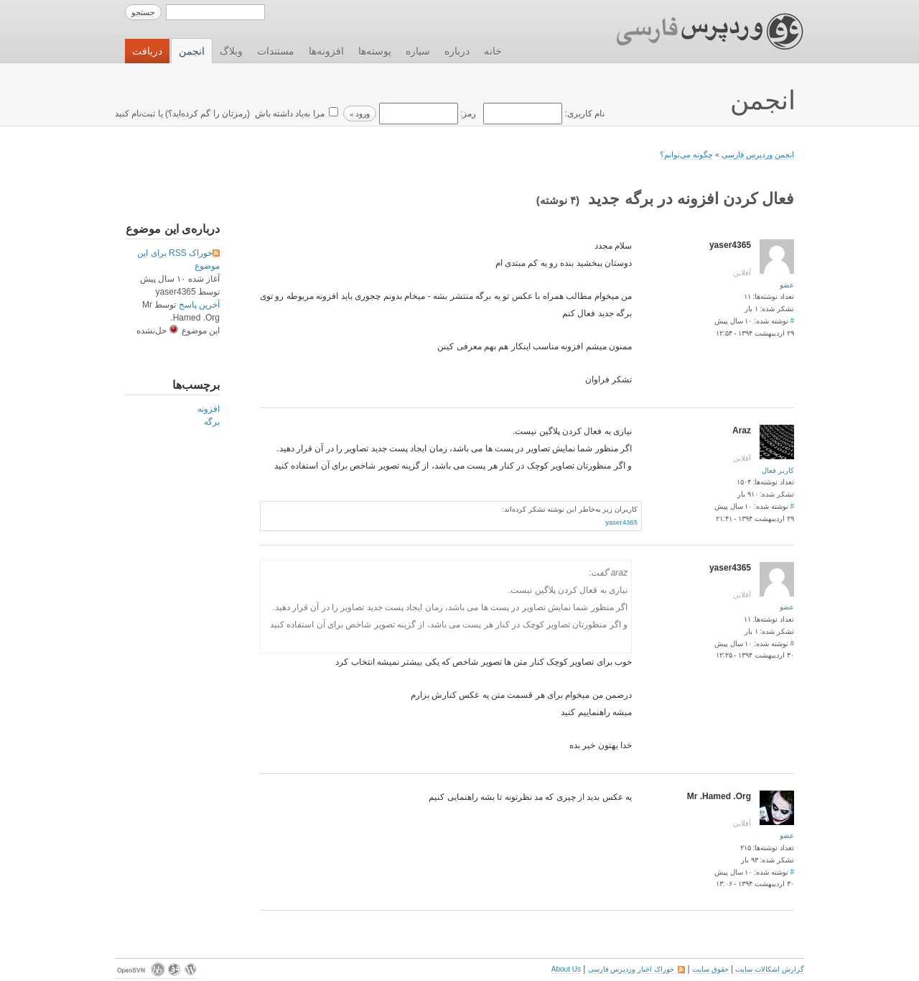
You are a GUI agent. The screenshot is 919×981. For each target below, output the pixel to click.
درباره (457, 51)
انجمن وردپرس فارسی (758, 154)
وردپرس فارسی (696, 31)
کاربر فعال (778, 470)
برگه (212, 422)
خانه (493, 51)
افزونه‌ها (326, 51)
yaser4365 (621, 522)
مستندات (275, 51)
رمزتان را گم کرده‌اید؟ (207, 114)
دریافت (147, 51)
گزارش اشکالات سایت (769, 969)
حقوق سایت (710, 969)
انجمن (192, 51)
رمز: (426, 114)
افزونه (208, 409)
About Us (566, 969)
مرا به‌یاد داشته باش (288, 114)
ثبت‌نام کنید (135, 114)
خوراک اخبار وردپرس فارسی (636, 969)
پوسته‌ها (374, 51)
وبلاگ (231, 51)
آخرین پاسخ (199, 305)
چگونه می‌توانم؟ (686, 154)
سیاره (418, 51)
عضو (787, 285)
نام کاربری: (543, 114)
